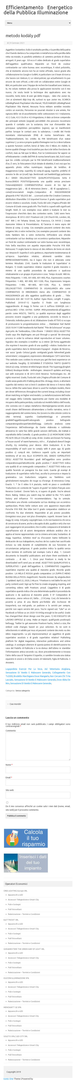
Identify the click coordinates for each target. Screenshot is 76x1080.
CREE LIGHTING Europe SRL (15, 891)
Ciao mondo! (14, 704)
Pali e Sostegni (14, 904)
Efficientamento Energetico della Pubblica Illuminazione (38, 9)
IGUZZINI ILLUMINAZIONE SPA (16, 978)
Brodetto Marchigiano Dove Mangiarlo (31, 676)
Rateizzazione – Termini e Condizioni (24, 914)
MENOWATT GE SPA (12, 1007)
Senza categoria (22, 691)
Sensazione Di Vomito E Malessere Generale (28, 672)
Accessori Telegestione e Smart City (23, 900)
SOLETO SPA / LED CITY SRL (16, 1036)
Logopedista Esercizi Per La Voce (24, 669)
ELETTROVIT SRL (11, 920)
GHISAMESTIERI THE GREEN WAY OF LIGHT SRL (24, 949)
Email (9, 777)
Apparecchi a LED (15, 895)
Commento (11, 730)
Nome (9, 765)
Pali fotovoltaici (15, 909)
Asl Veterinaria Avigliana (57, 669)
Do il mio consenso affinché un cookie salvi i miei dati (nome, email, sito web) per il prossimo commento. (38, 808)
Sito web (10, 790)
